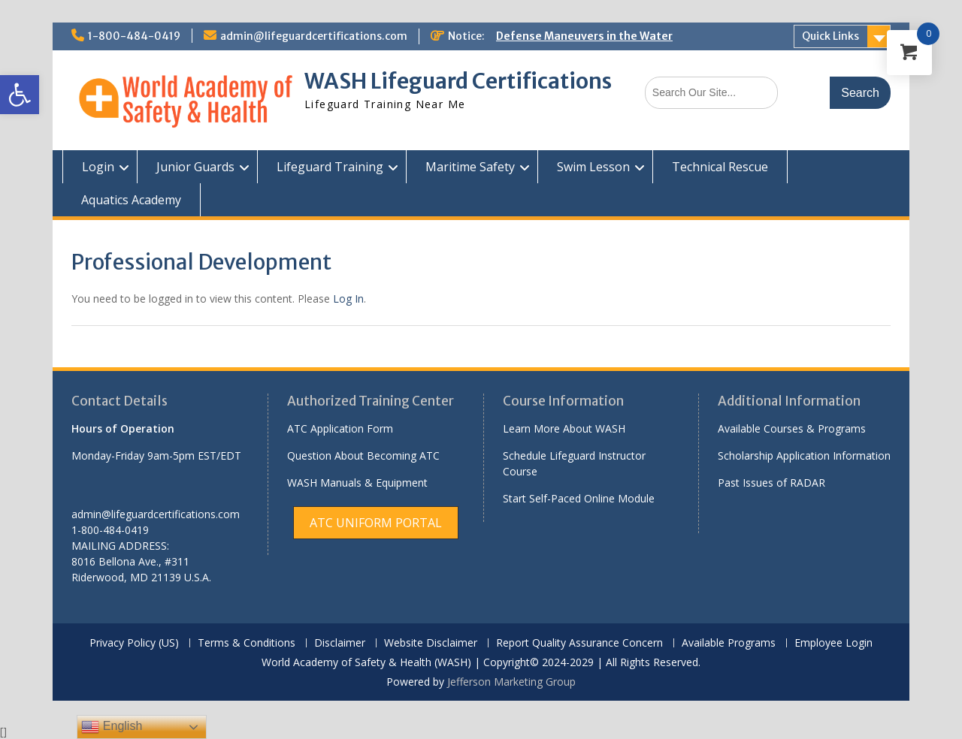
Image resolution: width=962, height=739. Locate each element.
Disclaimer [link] (339, 643)
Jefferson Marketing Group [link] (511, 681)
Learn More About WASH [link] (564, 428)
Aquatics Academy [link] (131, 200)
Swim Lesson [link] (593, 166)
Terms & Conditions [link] (246, 643)
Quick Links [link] (830, 36)
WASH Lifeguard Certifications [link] (458, 81)
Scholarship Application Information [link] (804, 455)
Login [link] (98, 166)
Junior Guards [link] (195, 166)
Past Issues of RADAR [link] (771, 482)
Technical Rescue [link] (720, 166)
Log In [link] (348, 298)
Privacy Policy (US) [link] (134, 643)
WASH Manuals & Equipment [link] (357, 482)
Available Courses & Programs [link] (792, 428)
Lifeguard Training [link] (330, 166)
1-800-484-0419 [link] (134, 36)
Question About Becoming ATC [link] (363, 455)
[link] (19, 94)
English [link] (111, 727)
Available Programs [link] (729, 643)
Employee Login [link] (833, 643)
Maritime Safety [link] (470, 166)
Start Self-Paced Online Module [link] (579, 498)
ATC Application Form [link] (340, 428)
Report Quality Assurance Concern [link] (579, 643)
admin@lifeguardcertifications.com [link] (313, 36)
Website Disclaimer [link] (430, 643)
